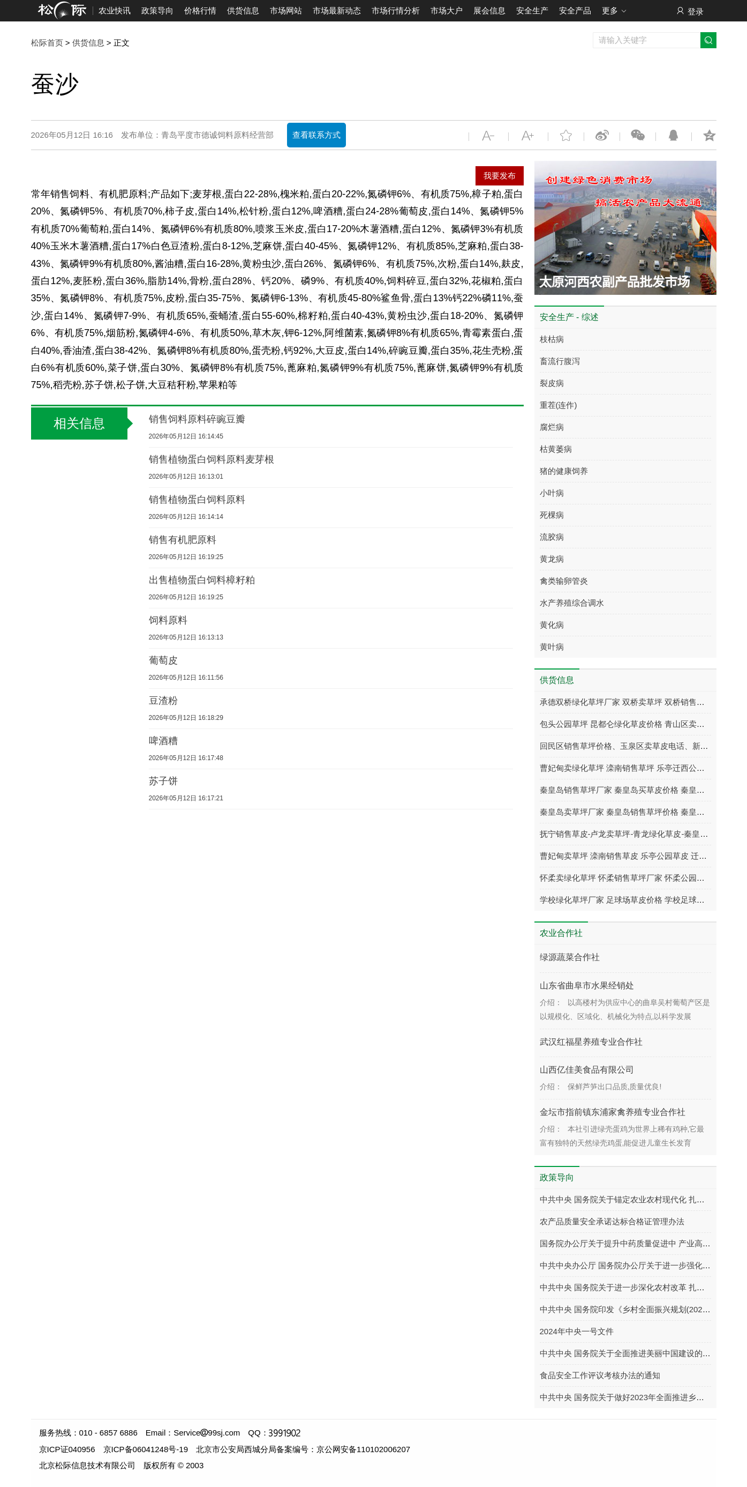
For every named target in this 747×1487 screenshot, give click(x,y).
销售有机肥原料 (182, 539)
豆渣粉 (163, 700)
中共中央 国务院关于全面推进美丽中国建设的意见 (629, 1353)
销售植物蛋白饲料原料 (197, 499)
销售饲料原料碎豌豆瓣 (197, 419)
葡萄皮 (163, 660)
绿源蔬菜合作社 (570, 957)
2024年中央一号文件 (577, 1331)
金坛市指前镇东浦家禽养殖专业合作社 (612, 1112)
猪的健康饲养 (564, 470)
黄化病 (552, 624)
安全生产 (532, 10)
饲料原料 (168, 620)
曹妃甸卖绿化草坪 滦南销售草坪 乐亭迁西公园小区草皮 (638, 767)
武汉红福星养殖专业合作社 (591, 1041)
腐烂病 (552, 427)
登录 (689, 11)
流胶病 (552, 536)
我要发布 (500, 175)
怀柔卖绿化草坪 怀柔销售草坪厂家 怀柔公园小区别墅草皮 (642, 877)
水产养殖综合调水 (572, 602)
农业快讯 (115, 10)
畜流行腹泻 (560, 361)
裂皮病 (552, 383)
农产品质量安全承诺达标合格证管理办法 (612, 1221)
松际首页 (47, 42)
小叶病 (552, 492)
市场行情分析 (396, 10)
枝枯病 (552, 339)
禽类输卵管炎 (564, 580)
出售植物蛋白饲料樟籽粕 (202, 580)
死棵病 (552, 514)
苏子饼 (163, 781)
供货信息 (243, 10)
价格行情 (200, 10)
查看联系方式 (316, 134)
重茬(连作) (558, 405)
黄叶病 (552, 646)
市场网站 (286, 10)
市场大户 (447, 10)
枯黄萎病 (556, 448)
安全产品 (575, 10)
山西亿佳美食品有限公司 (587, 1069)
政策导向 (157, 10)
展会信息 (489, 10)
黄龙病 (552, 558)
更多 (614, 11)
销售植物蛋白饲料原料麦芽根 (211, 459)
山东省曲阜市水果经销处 (587, 985)
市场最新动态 (337, 10)
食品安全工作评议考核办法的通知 (600, 1375)
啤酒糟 (163, 740)
